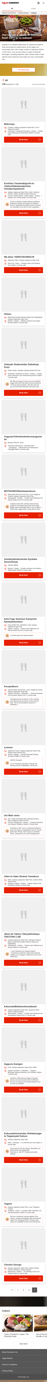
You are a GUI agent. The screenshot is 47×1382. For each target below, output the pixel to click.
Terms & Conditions (9, 1365)
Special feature (23, 13)
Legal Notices (7, 1358)
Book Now (30, 139)
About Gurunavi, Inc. (10, 1352)
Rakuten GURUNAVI (9, 13)
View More (23, 1344)
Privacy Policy (7, 1371)
